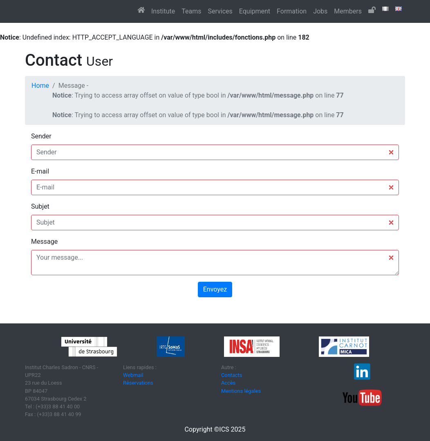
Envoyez (215, 289)
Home (40, 85)
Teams (191, 11)
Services (220, 11)
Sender (41, 136)
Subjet (40, 206)
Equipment (254, 11)
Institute (163, 11)
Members (348, 11)
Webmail (133, 375)
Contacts (231, 375)
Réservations (138, 383)
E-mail (40, 171)
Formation (292, 11)
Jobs (320, 11)
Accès (228, 383)
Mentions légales (241, 391)
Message (44, 241)
